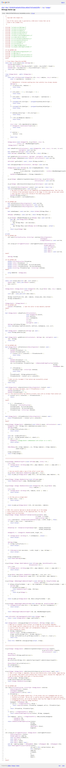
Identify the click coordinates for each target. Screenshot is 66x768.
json (63, 765)
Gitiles (9, 765)
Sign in (62, 2)
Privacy (13, 765)
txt (59, 765)
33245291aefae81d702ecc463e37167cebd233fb (24, 7)
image (48, 7)
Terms (17, 765)
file (33, 13)
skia (3, 7)
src (44, 7)
